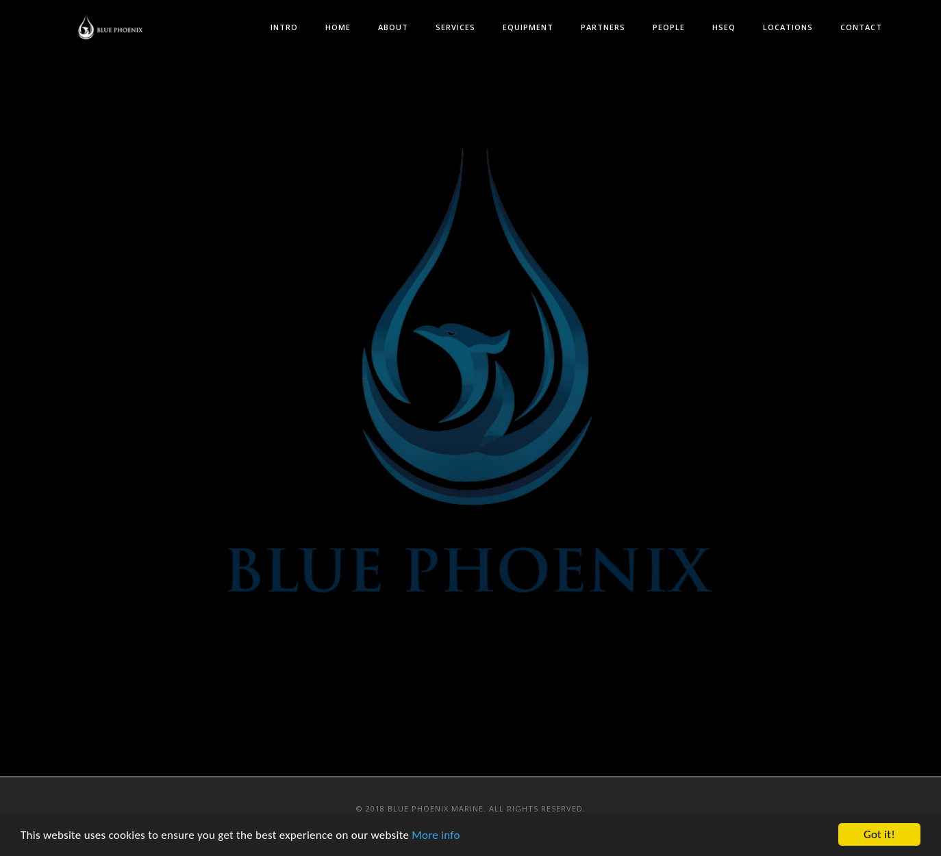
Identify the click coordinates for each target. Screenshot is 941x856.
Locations (788, 27)
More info (436, 836)
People (669, 27)
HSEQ (724, 27)
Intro (284, 27)
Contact (861, 27)
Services (455, 27)
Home (338, 27)
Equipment (528, 27)
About (393, 27)
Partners (603, 27)
